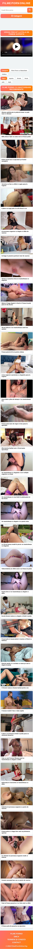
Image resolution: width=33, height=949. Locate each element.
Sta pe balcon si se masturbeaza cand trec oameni (15, 328)
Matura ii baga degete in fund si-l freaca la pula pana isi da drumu (16, 303)
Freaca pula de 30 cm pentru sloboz (13, 352)
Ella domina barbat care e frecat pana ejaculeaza (13, 448)
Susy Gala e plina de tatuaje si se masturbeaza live (16, 400)
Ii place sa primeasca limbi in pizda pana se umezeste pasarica (15, 734)
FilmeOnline (16, 3)
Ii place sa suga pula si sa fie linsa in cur (14, 208)
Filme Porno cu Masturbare (19, 70)
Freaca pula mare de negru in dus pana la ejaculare (15, 424)
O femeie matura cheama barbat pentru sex (15, 688)
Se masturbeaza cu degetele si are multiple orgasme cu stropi (15, 473)
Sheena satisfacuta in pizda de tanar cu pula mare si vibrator (15, 113)
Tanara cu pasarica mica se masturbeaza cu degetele (15, 279)
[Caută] (29, 10)
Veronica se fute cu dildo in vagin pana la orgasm (14, 184)
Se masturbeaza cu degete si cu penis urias (15, 521)
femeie (19, 78)
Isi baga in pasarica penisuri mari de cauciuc (16, 256)
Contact (16, 942)
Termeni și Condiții (16, 940)
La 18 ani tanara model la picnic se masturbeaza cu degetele (17, 545)
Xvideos (4, 74)
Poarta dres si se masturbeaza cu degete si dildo (15, 592)
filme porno (16, 934)
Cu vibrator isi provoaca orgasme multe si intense (15, 856)
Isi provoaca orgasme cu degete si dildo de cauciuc (15, 232)
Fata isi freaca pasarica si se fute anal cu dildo (16, 903)
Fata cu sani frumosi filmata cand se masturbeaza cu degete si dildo (13, 758)
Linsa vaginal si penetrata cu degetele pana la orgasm (16, 375)
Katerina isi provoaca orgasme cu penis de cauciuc (15, 807)
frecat (26, 78)
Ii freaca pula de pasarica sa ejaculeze (13, 926)
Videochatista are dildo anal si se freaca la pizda (17, 568)
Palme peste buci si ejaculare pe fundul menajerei (14, 160)
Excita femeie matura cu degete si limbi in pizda (17, 616)
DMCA (16, 937)
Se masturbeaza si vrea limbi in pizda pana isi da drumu (16, 497)
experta (11, 78)
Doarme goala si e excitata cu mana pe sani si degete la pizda (16, 664)
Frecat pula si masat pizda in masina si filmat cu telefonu (17, 639)
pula (3, 82)
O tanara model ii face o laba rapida (13, 711)
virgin (9, 82)
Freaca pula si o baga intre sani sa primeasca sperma (16, 832)
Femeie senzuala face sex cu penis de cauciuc (16, 880)
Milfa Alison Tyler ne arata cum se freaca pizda (16, 136)
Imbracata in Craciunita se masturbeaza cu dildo (15, 783)
